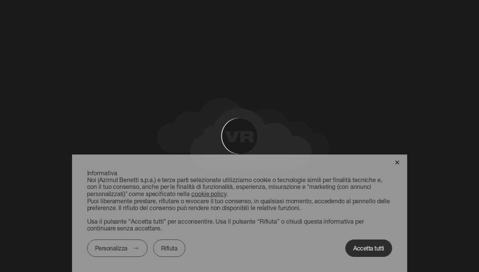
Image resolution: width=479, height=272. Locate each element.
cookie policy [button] (208, 193)
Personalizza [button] (111, 248)
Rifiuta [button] (169, 248)
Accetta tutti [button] (368, 248)
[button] (397, 162)
